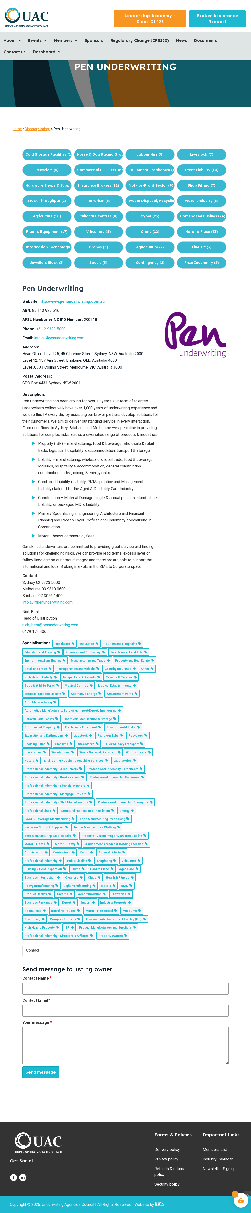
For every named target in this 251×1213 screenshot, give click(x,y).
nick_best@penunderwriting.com (50, 625)
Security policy (167, 1184)
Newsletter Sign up (219, 1168)
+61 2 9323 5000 (51, 329)
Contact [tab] (32, 950)
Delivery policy (167, 1149)
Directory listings (37, 129)
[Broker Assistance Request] (217, 18)
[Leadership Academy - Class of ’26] (150, 18)
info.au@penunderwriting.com (59, 338)
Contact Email (36, 1000)
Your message (37, 1022)
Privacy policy (166, 1159)
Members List (215, 1149)
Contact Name (37, 978)
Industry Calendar (218, 1159)
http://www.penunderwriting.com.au (72, 301)
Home (17, 129)
